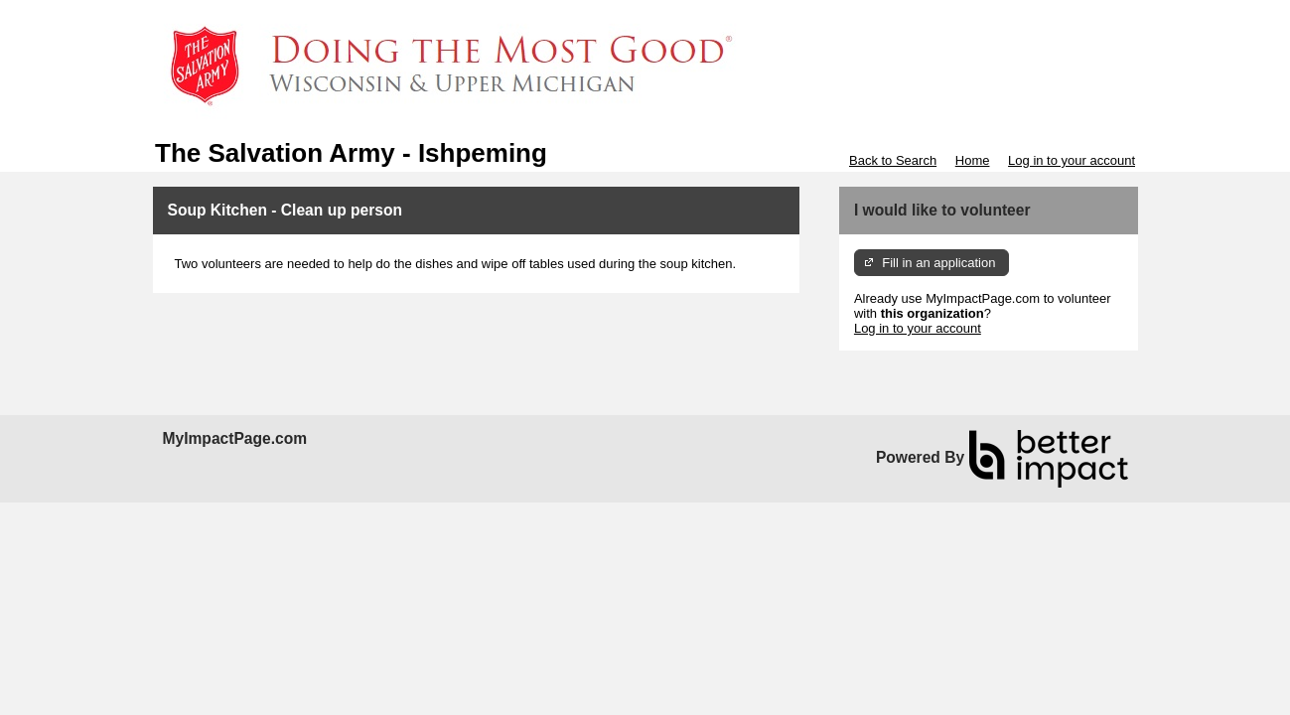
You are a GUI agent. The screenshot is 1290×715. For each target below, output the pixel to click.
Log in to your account (1071, 160)
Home (972, 160)
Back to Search (892, 160)
